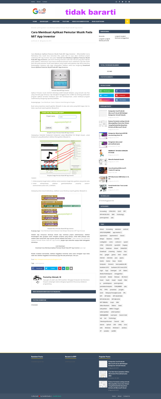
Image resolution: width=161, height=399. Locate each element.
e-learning (111, 251)
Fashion (119, 251)
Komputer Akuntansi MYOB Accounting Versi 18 (117, 134)
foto (125, 251)
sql (101, 318)
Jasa (116, 258)
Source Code (123, 315)
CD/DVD (116, 239)
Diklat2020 (124, 248)
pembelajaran (107, 283)
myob (107, 280)
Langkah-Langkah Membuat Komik (104, 40)
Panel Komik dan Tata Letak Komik (118, 186)
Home (33, 2)
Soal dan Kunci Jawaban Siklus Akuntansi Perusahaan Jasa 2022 (118, 374)
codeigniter (103, 242)
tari (105, 318)
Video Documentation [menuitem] (80, 21)
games (114, 255)
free (101, 255)
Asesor (122, 235)
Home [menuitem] (35, 21)
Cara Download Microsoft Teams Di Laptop (117, 169)
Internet (102, 258)
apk (84, 248)
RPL (125, 293)
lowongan (113, 270)
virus (125, 324)
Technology (120, 214)
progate (121, 290)
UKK (122, 321)
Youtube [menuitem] (65, 21)
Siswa (120, 305)
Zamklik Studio (46, 396)
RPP (125, 211)
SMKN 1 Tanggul (114, 309)
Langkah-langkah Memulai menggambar (122, 37)
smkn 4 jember (104, 312)
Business (109, 239)
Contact (45, 2)
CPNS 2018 (112, 211)
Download (103, 251)
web (101, 328)
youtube (106, 331)
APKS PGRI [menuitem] (56, 21)
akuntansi (118, 229)
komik (120, 261)
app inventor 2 (117, 232)
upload (109, 324)
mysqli (120, 280)
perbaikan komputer (106, 286)
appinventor (103, 235)
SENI (113, 214)
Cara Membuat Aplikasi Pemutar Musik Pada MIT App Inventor (53, 54)
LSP (120, 270)
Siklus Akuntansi (104, 305)
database (109, 248)
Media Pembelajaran (106, 274)
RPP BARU (107, 296)
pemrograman (41, 28)
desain (116, 248)
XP (100, 331)
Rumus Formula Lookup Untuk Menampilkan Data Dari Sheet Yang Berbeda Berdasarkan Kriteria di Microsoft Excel (118, 124)
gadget (107, 255)
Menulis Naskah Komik (116, 159)
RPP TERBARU (104, 302)
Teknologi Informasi (106, 321)
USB (114, 324)
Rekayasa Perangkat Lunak (113, 293)
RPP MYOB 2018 (104, 214)
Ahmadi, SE (36, 41)
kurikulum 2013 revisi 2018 (119, 267)
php (112, 218)
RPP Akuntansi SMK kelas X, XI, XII (118, 178)
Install (125, 255)
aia (81, 248)
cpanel (126, 242)
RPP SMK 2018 (116, 299)
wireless (124, 328)
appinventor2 (114, 235)
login (101, 270)
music (101, 280)
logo (106, 270)
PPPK (106, 290)
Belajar (102, 239)
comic (111, 242)
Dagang (125, 245)
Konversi (110, 264)
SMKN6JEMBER (104, 315)
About (38, 2)
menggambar (118, 274)
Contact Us (126, 396)
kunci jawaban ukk (121, 264)
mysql (113, 280)
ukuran (102, 324)
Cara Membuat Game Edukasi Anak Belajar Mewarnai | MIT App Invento (62, 231)
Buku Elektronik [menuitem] (98, 21)
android (125, 229)
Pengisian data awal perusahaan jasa (115, 143)
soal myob (114, 315)
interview (109, 258)
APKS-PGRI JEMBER (105, 232)
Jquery (122, 258)
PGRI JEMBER (118, 286)
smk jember (103, 309)
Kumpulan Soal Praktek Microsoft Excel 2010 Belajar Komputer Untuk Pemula (118, 113)
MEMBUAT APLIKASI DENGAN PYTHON (118, 152)
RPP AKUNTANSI (117, 296)
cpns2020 (117, 245)
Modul (110, 277)
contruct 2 (118, 242)
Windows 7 (116, 328)
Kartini (102, 261)
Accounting (103, 211)
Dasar (102, 248)
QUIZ (119, 211)
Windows (107, 328)
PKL (101, 290)
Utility (120, 324)
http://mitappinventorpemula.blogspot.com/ (48, 259)
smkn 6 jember (115, 312)
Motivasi (116, 277)
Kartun (108, 261)
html (119, 255)
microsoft (103, 277)
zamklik (113, 331)
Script (112, 302)
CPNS (101, 245)
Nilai (125, 280)
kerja (114, 261)
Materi (125, 270)
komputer (103, 264)
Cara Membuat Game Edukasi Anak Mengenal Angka (58, 102)
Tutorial (116, 321)
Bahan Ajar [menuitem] (44, 21)
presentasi (113, 290)
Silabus (114, 305)
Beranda (33, 28)
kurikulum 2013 (104, 267)
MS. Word (124, 277)
